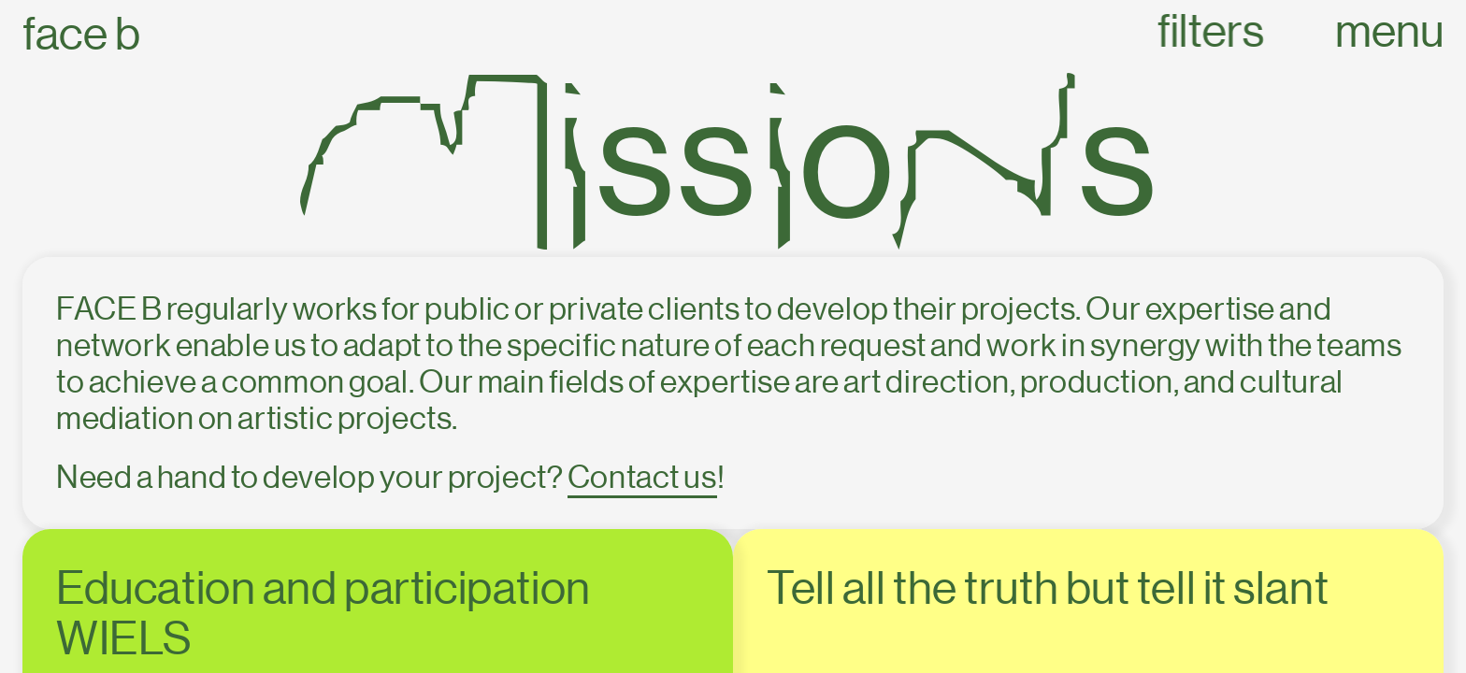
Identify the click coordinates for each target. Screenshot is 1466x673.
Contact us (642, 477)
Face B (81, 34)
